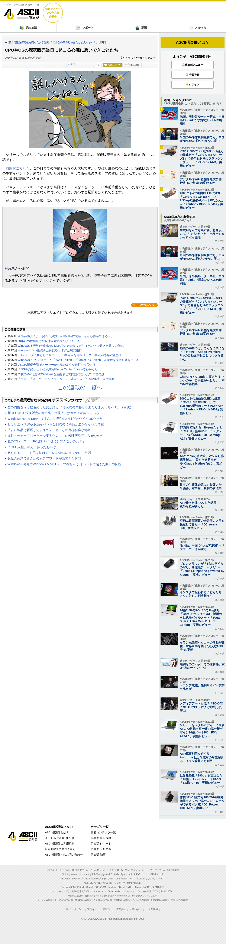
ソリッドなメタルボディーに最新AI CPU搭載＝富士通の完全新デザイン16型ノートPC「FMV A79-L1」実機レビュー (202, 730)
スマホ (136, 870)
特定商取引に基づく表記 (60, 849)
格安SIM (74, 891)
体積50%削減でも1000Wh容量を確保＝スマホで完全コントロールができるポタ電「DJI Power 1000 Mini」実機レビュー (202, 802)
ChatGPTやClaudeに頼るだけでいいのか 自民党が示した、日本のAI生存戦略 (202, 380)
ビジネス (65, 870)
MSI (86, 883)
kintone (86, 879)
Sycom (124, 874)
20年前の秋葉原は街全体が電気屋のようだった (49, 341)
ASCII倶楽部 (21, 12)
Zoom (141, 879)
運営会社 (121, 909)
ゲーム (162, 870)
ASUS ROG (135, 874)
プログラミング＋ (132, 891)
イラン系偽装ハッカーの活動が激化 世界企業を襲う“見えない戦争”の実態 (202, 646)
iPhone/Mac (95, 870)
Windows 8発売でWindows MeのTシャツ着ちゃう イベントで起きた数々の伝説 (71, 345)
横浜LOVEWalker (83, 900)
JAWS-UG (77, 879)
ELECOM (95, 874)
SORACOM (100, 887)
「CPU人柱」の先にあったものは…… (34, 447)
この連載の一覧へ (80, 387)
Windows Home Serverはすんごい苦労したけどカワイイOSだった (55, 418)
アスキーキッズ (60, 891)
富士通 (65, 874)
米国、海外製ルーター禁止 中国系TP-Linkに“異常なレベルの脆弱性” (202, 120)
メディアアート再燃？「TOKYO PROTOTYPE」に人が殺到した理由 (201, 707)
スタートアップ (149, 870)
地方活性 (147, 891)
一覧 (97, 65)
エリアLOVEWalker (63, 900)
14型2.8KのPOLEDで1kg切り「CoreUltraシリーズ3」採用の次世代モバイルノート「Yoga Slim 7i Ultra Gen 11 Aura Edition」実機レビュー (201, 618)
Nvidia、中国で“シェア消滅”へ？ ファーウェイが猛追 (202, 547)
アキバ (128, 870)
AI (53, 870)
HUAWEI (65, 879)
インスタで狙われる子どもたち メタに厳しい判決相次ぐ (202, 594)
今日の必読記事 (75, 896)
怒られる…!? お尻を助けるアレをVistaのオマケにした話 (49, 453)
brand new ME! (134, 883)
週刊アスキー (91, 896)
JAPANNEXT (158, 887)
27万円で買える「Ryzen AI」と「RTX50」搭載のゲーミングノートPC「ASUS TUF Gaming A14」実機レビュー (201, 433)
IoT (57, 870)
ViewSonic (108, 883)
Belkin (125, 879)
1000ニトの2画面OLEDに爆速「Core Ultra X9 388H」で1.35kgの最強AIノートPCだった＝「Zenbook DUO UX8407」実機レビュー (201, 200)
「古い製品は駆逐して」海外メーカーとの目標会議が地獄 (49, 430)
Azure (117, 879)
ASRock (80, 887)
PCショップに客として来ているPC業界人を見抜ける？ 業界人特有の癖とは (70, 355)
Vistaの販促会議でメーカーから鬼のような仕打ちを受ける (57, 364)
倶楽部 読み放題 (101, 838)
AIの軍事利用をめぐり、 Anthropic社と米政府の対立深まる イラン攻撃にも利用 (202, 757)
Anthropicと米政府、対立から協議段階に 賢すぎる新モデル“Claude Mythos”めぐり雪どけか (202, 461)
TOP (48, 870)
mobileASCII (124, 896)
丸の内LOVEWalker (160, 900)
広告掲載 (153, 909)
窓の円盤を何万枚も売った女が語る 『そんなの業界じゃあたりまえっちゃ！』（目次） (70, 407)
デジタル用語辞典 (108, 896)
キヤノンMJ (107, 879)
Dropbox (112, 887)
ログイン (192, 84)
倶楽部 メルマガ (101, 849)
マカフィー (84, 874)
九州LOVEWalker (140, 900)
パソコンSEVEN (150, 874)
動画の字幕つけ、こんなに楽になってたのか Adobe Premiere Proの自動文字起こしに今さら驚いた (202, 353)
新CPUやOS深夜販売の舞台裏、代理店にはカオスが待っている (53, 413)
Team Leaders (115, 891)
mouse (74, 874)
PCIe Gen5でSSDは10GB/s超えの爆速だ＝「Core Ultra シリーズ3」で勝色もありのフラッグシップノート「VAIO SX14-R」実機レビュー (201, 158)
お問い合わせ (137, 909)
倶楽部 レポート (101, 843)
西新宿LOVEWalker (102, 900)
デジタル (84, 870)
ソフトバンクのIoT (155, 879)
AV (122, 870)
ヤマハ (133, 879)
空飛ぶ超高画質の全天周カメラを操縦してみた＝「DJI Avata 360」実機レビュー (202, 524)
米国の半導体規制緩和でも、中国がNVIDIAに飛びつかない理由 (202, 139)
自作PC (115, 870)
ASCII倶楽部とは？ (192, 42)
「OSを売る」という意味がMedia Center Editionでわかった (58, 369)
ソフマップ (119, 883)
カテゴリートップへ (144, 305)
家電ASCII (84, 891)
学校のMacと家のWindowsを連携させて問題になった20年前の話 (61, 374)
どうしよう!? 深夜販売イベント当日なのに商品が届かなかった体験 (55, 424)
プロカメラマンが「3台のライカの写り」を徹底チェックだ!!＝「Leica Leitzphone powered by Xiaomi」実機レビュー (202, 569)
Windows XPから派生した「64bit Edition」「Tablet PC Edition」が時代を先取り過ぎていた (79, 360)
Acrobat (96, 879)
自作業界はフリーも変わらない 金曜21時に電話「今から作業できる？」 (65, 336)
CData (121, 887)
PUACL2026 (166, 891)
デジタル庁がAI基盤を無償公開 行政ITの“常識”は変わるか (202, 181)
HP (161, 874)
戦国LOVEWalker (179, 900)
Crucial (89, 887)
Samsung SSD (68, 887)
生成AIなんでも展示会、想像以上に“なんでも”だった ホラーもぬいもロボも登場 (202, 233)
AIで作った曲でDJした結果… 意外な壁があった (201, 504)
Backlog (129, 887)
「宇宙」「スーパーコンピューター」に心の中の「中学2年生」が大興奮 (66, 379)
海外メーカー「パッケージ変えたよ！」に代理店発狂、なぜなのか (55, 435)
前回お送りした (18, 168)
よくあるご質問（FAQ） (60, 838)
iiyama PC (107, 874)
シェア (71, 63)
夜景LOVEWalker (122, 900)
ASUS (147, 887)
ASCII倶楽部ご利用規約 (59, 843)
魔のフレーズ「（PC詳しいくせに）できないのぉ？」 (46, 441)
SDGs (156, 891)
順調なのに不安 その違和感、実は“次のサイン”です (202, 666)
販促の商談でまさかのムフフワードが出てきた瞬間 (44, 458)
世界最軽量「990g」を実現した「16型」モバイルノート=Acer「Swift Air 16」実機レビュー (201, 779)
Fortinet (138, 887)
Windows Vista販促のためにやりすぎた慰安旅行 (50, 350)
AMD (116, 874)
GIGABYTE (95, 883)
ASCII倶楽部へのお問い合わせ (64, 854)
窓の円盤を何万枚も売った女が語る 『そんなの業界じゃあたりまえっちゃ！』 (53, 42)
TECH (75, 870)
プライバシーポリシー (100, 909)
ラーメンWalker (44, 900)
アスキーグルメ (98, 891)
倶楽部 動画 (98, 854)
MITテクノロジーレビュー (144, 896)
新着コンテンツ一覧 (103, 832)
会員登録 (192, 74)
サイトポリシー (75, 909)
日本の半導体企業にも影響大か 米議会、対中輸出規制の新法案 (202, 486)
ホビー (106, 870)
